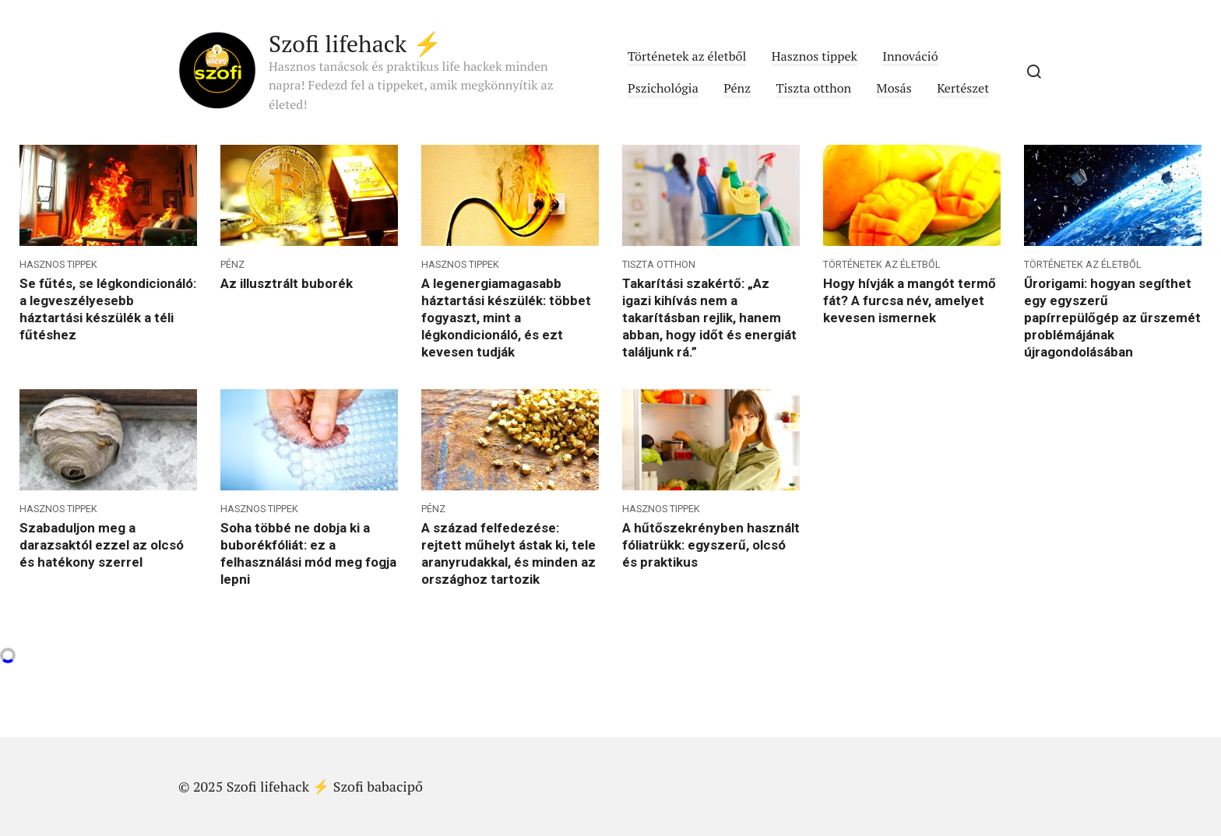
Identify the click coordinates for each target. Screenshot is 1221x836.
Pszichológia (663, 88)
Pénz (737, 88)
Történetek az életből (687, 56)
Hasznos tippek (814, 56)
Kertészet (963, 88)
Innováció (910, 56)
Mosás (894, 88)
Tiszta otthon (813, 88)
